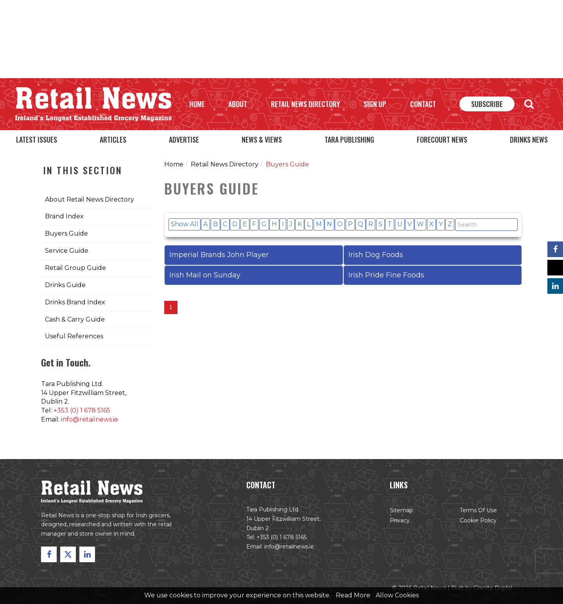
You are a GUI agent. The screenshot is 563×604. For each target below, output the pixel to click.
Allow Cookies (397, 595)
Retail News (93, 104)
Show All (184, 224)
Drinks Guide (65, 285)
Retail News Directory (305, 104)
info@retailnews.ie (89, 419)
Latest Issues (36, 139)
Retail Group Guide (75, 268)
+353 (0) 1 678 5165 (82, 410)
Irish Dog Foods (375, 254)
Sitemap (400, 511)
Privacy (399, 521)
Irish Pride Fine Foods (386, 275)
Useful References (74, 336)
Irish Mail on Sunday (204, 275)
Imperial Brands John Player (219, 254)
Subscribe (487, 104)
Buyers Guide (66, 233)
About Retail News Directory (89, 199)
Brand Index (64, 216)
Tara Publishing (349, 139)
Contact (423, 104)
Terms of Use (476, 511)
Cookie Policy (476, 521)
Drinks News (529, 139)
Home (197, 104)
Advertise (184, 139)
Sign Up (375, 104)
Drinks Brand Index (75, 302)
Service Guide (66, 250)
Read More (353, 595)
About (237, 104)
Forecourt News (442, 139)
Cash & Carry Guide (75, 319)
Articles (113, 139)
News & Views (262, 139)
